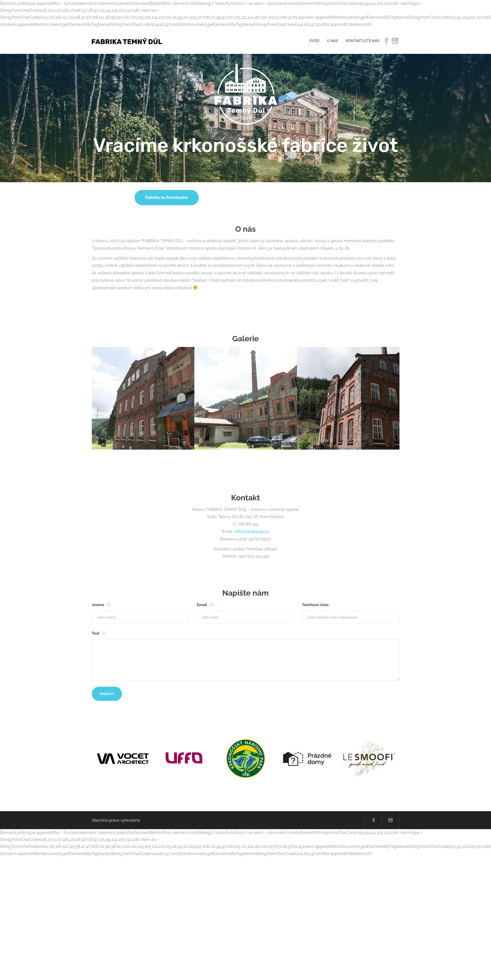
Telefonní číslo (315, 605)
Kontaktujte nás (362, 41)
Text (96, 633)
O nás (332, 41)
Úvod (314, 41)
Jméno (98, 605)
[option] (143, 398)
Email (202, 605)
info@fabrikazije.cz (251, 531)
